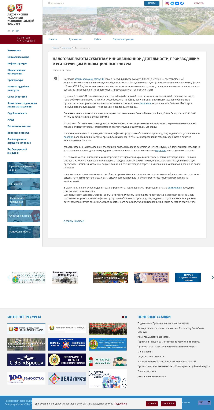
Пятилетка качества (20, 126)
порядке (68, 137)
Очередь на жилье (20, 216)
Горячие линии (182, 402)
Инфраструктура (18, 63)
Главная (56, 48)
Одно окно (15, 184)
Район (97, 39)
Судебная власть (17, 113)
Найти (152, 3)
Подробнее (120, 404)
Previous (9, 277)
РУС (8, 31)
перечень (160, 150)
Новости (52, 39)
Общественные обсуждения (16, 72)
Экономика (15, 50)
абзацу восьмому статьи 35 (89, 79)
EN (13, 31)
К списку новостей (74, 221)
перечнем (145, 103)
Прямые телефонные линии (21, 168)
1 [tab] (123, 317)
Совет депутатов (17, 97)
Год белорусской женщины (17, 151)
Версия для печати (56, 78)
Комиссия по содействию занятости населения (22, 105)
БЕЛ (17, 31)
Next (212, 277)
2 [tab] (126, 317)
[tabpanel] (67, 357)
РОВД (10, 120)
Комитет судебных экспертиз (18, 88)
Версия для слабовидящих (26, 39)
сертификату (175, 188)
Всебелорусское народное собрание (19, 141)
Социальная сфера (19, 57)
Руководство (75, 39)
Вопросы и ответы (18, 133)
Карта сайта (199, 3)
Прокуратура (16, 80)
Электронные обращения (17, 200)
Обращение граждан (123, 39)
